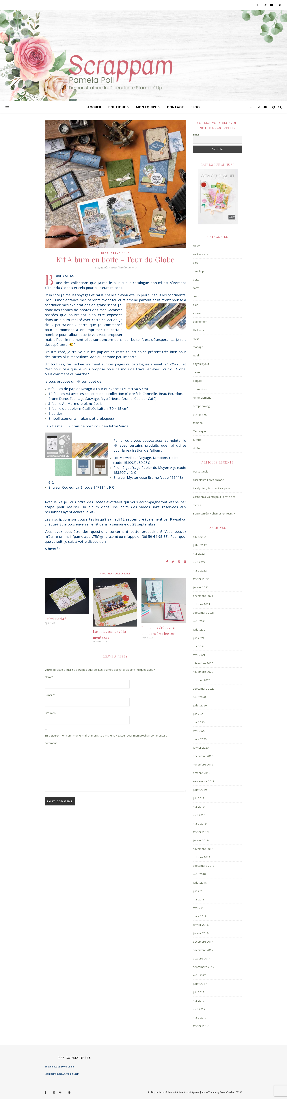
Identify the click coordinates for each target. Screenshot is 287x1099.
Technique (199, 431)
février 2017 (201, 1026)
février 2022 (201, 579)
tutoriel (197, 440)
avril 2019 (199, 815)
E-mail (50, 695)
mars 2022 (200, 570)
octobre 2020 (201, 680)
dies (195, 305)
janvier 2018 (201, 933)
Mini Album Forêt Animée (208, 480)
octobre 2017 (201, 958)
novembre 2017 (203, 950)
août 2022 (199, 536)
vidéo (196, 448)
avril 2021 (199, 655)
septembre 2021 (204, 612)
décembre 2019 (203, 756)
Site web (50, 713)
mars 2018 (200, 916)
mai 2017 (199, 1000)
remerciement (202, 397)
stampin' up (120, 253)
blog (195, 107)
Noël (196, 355)
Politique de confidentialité (163, 1092)
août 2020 (199, 697)
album (196, 246)
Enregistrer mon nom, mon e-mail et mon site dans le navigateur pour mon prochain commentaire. (106, 735)
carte (196, 288)
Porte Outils (200, 471)
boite (196, 279)
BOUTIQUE (117, 107)
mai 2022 (199, 553)
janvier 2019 (201, 840)
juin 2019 (198, 798)
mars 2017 (200, 1017)
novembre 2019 (203, 764)
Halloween (199, 330)
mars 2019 (200, 823)
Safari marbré (55, 619)
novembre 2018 (203, 849)
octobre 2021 (201, 604)
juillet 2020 (200, 705)
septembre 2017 (204, 967)
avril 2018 (199, 908)
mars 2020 (200, 739)
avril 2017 (199, 1009)
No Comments (128, 267)
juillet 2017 (200, 984)
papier (197, 372)
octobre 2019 (201, 773)
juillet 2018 (200, 882)
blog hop (198, 271)
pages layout (201, 364)
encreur (198, 313)
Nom (49, 677)
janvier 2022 (201, 587)
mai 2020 (199, 722)
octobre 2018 (201, 857)
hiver (196, 338)
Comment (51, 743)
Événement (200, 321)
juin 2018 (198, 891)
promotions (200, 389)
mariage (198, 347)
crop (196, 296)
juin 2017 (198, 992)
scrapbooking (201, 406)
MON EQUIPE (146, 107)
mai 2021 (199, 646)
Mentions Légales (189, 1092)
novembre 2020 (203, 671)
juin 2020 (198, 714)
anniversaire (200, 254)
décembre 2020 (203, 663)
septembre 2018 (204, 865)
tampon (198, 423)
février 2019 (201, 832)
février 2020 (201, 747)
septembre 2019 (204, 781)
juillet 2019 (200, 790)
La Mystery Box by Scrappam (211, 488)
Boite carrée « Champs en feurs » (214, 513)
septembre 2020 (204, 688)
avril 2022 (199, 562)
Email (196, 134)
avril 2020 (199, 730)
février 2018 (201, 924)
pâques (197, 380)
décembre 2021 (203, 596)
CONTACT (175, 107)
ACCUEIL (94, 107)
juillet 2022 (200, 545)
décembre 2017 (203, 941)
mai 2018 (199, 899)
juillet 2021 (200, 629)
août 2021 (199, 621)
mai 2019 (199, 806)
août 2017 (199, 975)
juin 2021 (198, 638)
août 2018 (199, 874)
